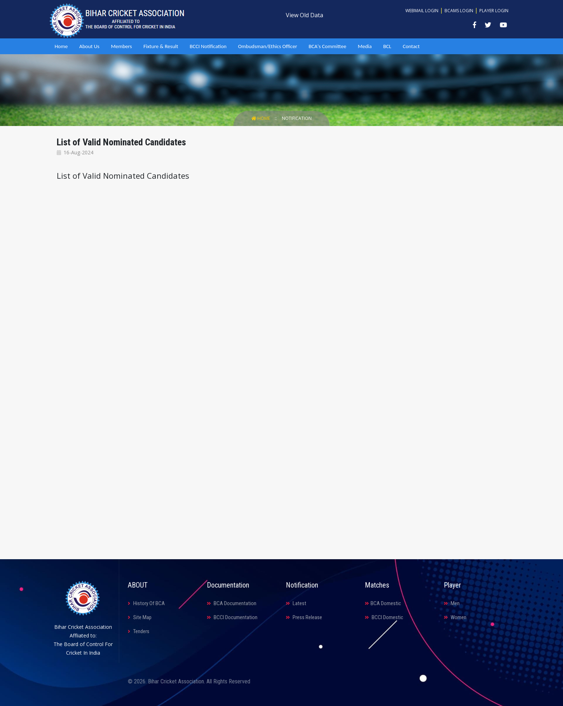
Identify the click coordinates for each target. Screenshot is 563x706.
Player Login (493, 11)
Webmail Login (421, 11)
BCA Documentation (231, 603)
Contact (411, 46)
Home (61, 46)
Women (455, 617)
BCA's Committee (327, 46)
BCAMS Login (459, 11)
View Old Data (304, 15)
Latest (296, 603)
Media (365, 46)
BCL (387, 46)
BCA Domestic (383, 603)
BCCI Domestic (384, 617)
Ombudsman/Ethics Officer (267, 46)
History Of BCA (146, 603)
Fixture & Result (160, 46)
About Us (89, 46)
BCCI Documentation (232, 617)
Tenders (138, 631)
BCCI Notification (208, 46)
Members (121, 46)
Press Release (304, 617)
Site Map (140, 617)
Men (452, 603)
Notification (297, 118)
